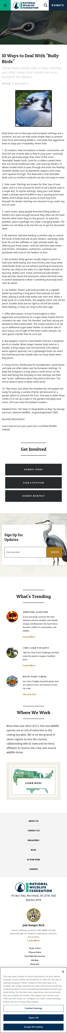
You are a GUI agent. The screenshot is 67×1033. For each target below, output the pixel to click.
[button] (54, 552)
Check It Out (29, 694)
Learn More (29, 636)
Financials (34, 964)
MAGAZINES (33, 840)
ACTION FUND (33, 859)
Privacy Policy (35, 952)
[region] (33, 1000)
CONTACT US (33, 830)
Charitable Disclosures (34, 956)
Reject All (33, 1017)
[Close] (63, 971)
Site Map (34, 960)
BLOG (33, 850)
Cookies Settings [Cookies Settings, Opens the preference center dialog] (33, 1008)
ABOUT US (34, 821)
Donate (58, 5)
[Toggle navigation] (5, 5)
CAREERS (33, 869)
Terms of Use (35, 948)
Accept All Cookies (33, 1026)
